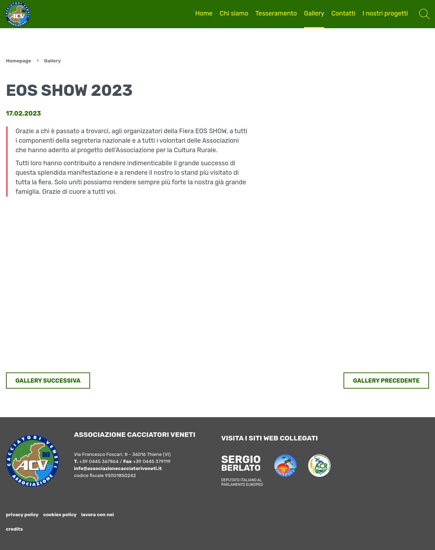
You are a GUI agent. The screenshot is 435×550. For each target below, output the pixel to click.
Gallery (314, 13)
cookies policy (60, 514)
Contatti (343, 13)
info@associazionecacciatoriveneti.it (118, 468)
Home (204, 13)
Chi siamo (234, 13)
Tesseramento (276, 13)
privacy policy (22, 514)
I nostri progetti (385, 13)
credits (14, 529)
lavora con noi (97, 514)
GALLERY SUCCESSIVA (48, 380)
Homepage (18, 60)
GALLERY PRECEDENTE (386, 380)
